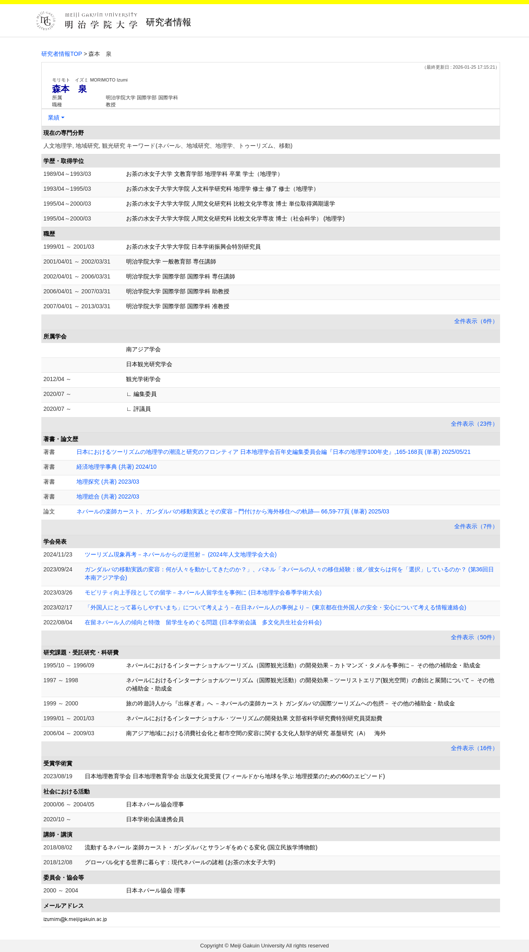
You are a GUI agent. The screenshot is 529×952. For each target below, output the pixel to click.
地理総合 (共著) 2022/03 (107, 496)
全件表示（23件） (474, 423)
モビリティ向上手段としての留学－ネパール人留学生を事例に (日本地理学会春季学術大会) (203, 592)
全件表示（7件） (476, 526)
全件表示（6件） (476, 321)
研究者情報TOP (61, 53)
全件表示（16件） (474, 748)
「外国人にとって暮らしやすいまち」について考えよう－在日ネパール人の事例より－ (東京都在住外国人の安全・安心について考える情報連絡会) (275, 607)
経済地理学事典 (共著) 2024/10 (116, 466)
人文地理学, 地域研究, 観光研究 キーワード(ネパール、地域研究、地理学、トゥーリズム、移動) (168, 145)
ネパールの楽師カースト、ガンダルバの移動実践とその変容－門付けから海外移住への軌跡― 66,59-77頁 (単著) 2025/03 (232, 511)
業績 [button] (54, 117)
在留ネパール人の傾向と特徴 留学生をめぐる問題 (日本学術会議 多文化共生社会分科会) (203, 622)
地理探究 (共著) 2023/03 (107, 481)
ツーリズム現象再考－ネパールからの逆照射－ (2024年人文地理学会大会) (180, 554)
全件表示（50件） (474, 637)
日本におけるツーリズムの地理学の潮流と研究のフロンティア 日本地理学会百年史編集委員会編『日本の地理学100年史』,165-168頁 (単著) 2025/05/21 (273, 451)
